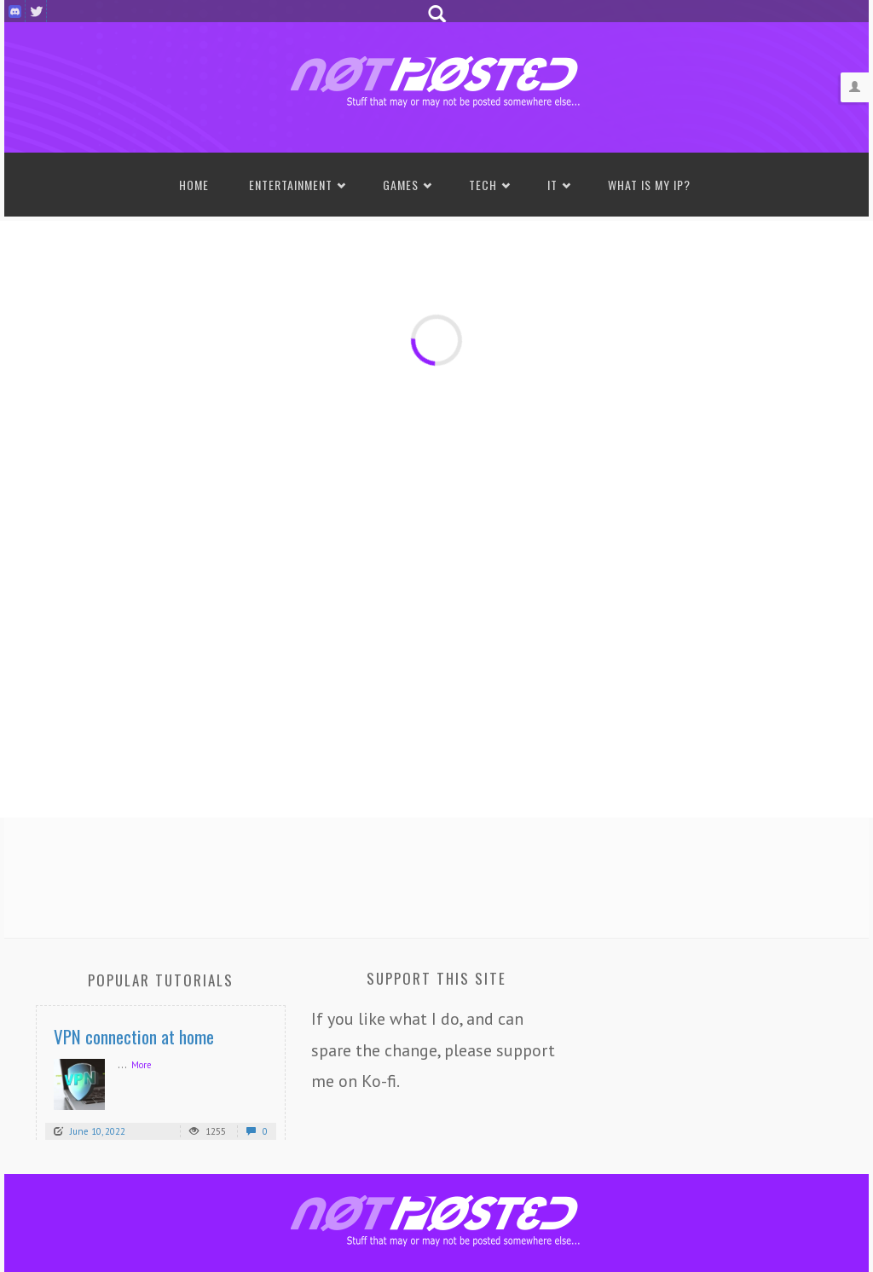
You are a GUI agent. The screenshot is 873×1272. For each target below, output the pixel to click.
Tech (483, 185)
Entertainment (290, 185)
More (141, 1065)
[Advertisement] (436, 873)
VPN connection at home (134, 1036)
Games (401, 185)
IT (552, 185)
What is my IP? (649, 185)
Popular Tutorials (161, 980)
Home (194, 185)
